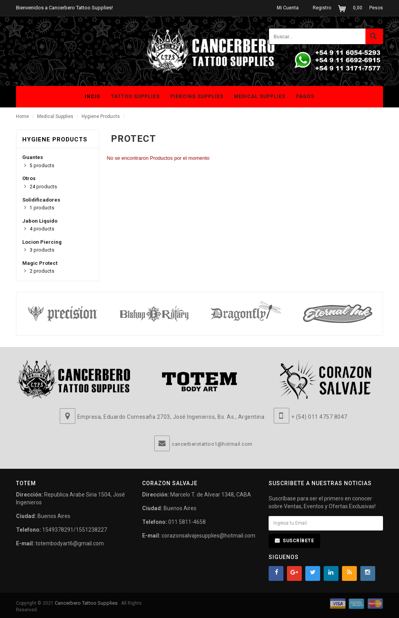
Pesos (376, 8)
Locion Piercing (42, 242)
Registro (322, 8)
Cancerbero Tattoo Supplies (87, 603)
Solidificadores (41, 200)
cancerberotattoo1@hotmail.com (212, 444)
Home (22, 116)
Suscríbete (298, 540)
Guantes (32, 157)
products (42, 165)
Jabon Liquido (39, 221)
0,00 (357, 8)
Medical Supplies (55, 116)
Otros (29, 178)
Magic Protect (39, 263)
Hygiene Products (101, 116)
